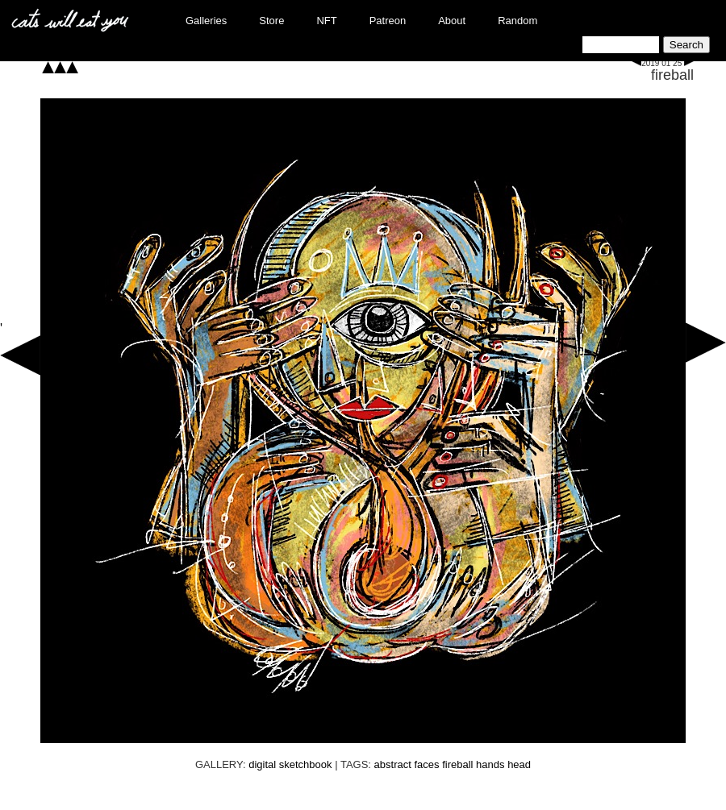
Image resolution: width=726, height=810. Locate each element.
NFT (326, 21)
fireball (672, 75)
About (451, 21)
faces (426, 764)
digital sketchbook (290, 764)
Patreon (388, 21)
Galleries (206, 21)
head (519, 764)
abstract (392, 764)
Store (271, 21)
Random (517, 21)
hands (490, 764)
